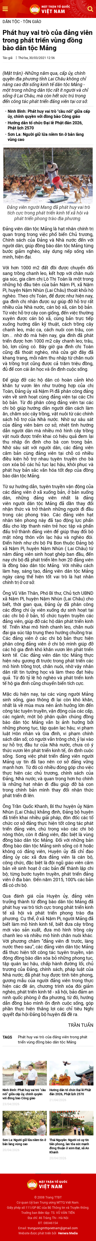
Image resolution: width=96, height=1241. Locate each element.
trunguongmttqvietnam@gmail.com (53, 1228)
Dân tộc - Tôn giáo (22, 21)
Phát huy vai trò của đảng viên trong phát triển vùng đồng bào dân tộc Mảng (52, 1039)
